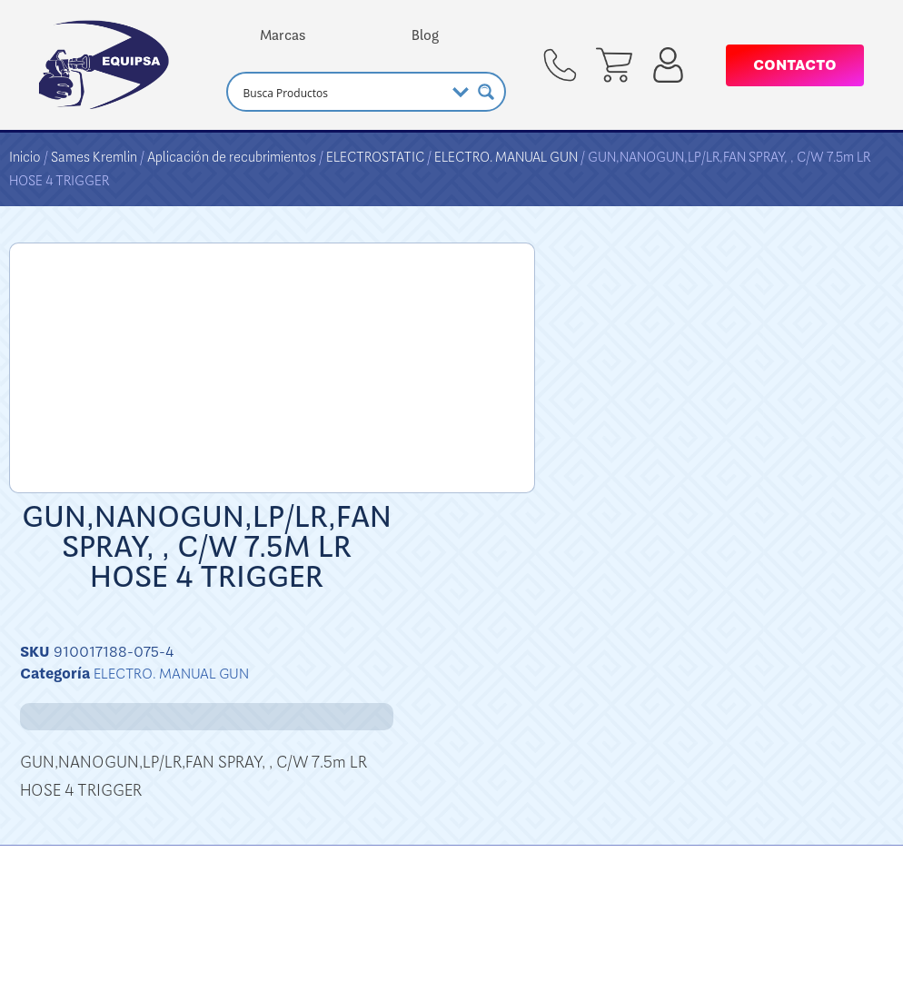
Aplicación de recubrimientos (231, 157)
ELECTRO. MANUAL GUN (506, 157)
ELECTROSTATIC (375, 157)
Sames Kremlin (94, 157)
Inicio (25, 157)
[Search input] (341, 91)
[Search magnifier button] (486, 91)
